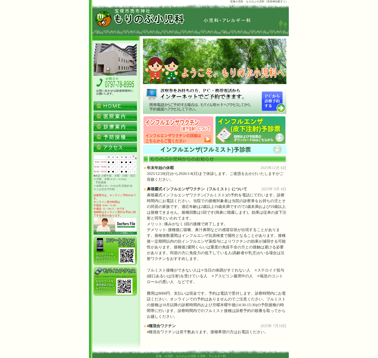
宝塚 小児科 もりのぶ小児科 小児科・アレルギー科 (191, 356)
